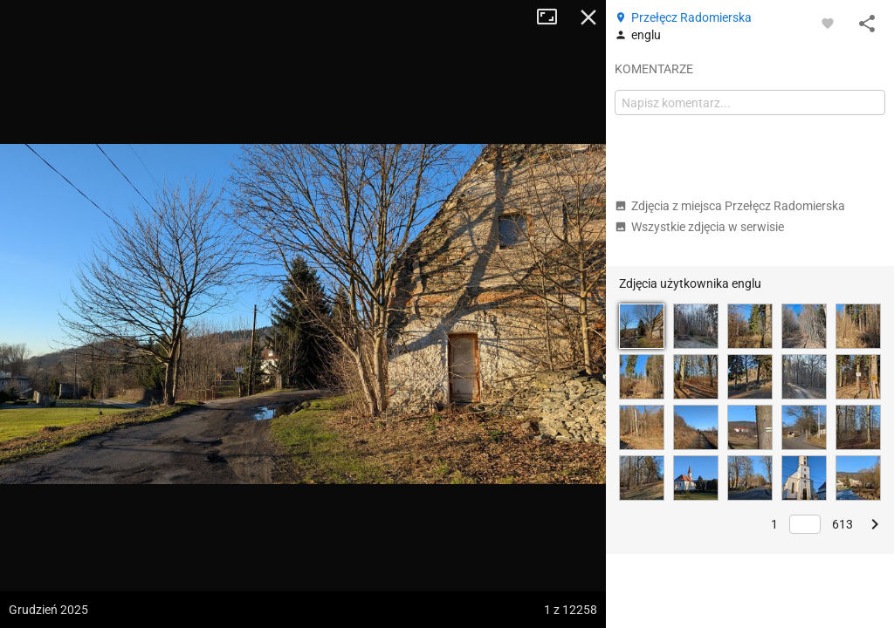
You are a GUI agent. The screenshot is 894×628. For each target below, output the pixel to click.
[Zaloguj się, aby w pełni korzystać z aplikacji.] (828, 23)
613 (842, 524)
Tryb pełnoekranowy (553, 17)
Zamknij (588, 17)
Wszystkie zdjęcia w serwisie (699, 227)
